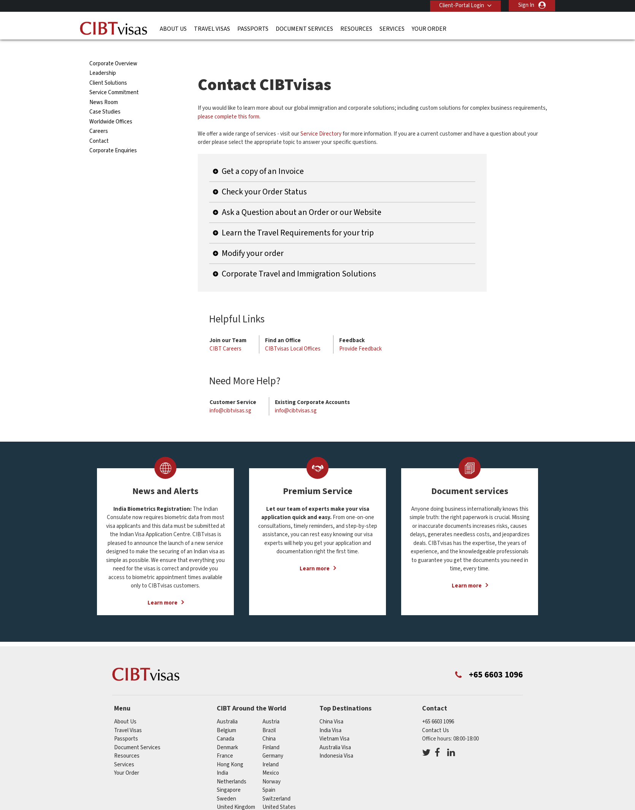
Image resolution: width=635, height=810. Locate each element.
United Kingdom (236, 793)
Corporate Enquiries (113, 137)
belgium (226, 717)
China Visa (331, 708)
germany (272, 742)
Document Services (304, 28)
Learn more (163, 589)
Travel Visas (212, 28)
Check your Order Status (264, 178)
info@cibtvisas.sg (230, 397)
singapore (229, 776)
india (222, 759)
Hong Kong (230, 751)
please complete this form (228, 103)
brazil (269, 717)
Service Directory (320, 120)
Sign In (526, 5)
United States (279, 793)
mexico (270, 759)
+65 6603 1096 (438, 708)
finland (270, 734)
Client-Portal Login (461, 5)
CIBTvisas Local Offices (293, 335)
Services (392, 28)
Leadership (102, 59)
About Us (173, 28)
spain (268, 776)
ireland (270, 751)
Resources (356, 28)
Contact (99, 127)
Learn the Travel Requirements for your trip (298, 219)
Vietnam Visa (334, 725)
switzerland (276, 785)
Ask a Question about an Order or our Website (301, 199)
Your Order (429, 28)
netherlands (231, 768)
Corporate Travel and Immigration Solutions (299, 260)
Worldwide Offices (110, 108)
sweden (226, 785)
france (225, 742)
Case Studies (105, 98)
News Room (103, 89)
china (269, 725)
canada (225, 725)
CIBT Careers (225, 335)
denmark (227, 734)
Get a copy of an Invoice (263, 158)
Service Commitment (114, 79)
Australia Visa (335, 734)
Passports (252, 28)
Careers (98, 118)
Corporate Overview (113, 50)
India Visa (330, 717)
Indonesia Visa (336, 742)
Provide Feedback (360, 335)
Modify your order (253, 240)
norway (271, 768)
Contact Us (435, 717)
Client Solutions (108, 69)
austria (270, 708)
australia (227, 708)
